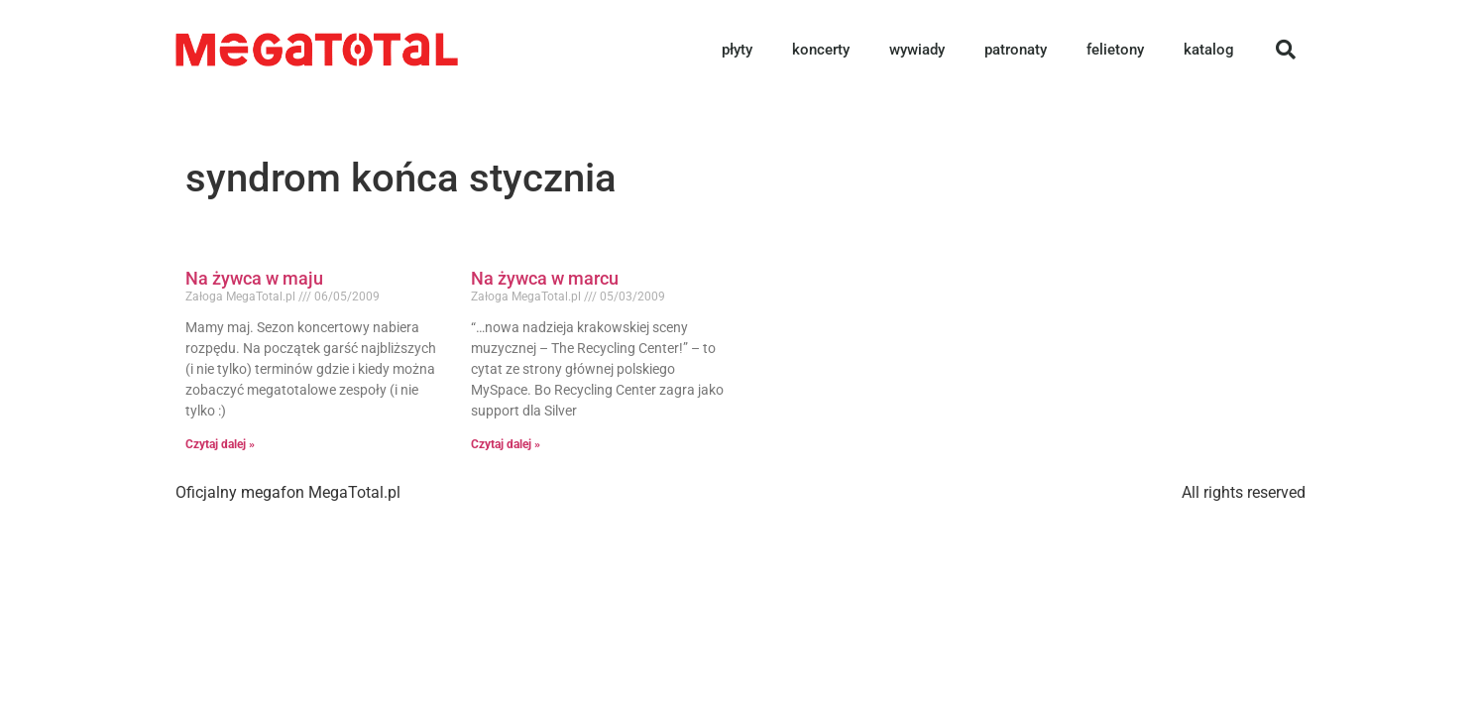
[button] (1286, 49)
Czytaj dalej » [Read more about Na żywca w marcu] (505, 444)
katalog (1209, 50)
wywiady (917, 50)
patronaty (1015, 50)
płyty (737, 50)
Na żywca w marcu (545, 278)
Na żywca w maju (254, 278)
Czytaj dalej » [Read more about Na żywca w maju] (220, 444)
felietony (1115, 50)
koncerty (821, 50)
